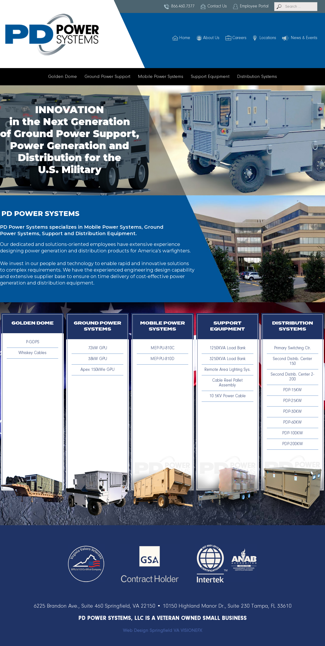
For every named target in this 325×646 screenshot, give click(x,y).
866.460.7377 (182, 6)
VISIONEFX (191, 630)
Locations (267, 38)
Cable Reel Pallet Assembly (227, 383)
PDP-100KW (292, 433)
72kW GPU (97, 348)
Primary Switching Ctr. (292, 348)
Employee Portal (254, 6)
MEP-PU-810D (162, 359)
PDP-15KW (292, 390)
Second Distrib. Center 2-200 (292, 377)
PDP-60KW (292, 422)
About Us (211, 38)
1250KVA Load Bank (227, 348)
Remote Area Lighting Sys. (227, 370)
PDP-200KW (292, 444)
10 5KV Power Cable (227, 396)
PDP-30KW (292, 412)
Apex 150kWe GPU (97, 370)
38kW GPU (97, 359)
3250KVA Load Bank (227, 359)
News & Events (304, 38)
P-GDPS (32, 342)
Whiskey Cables (32, 353)
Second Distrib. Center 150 (292, 361)
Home (184, 38)
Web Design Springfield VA (151, 630)
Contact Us (217, 6)
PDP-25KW (292, 401)
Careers (239, 38)
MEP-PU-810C (162, 348)
